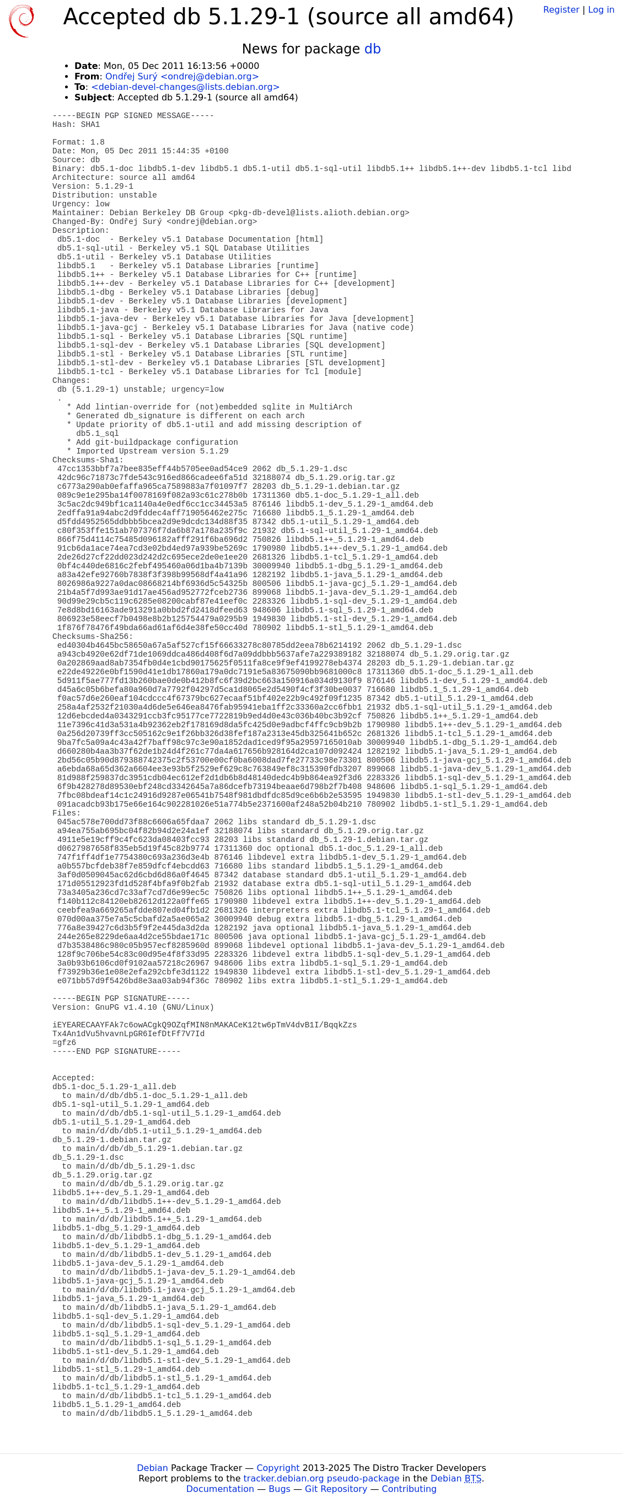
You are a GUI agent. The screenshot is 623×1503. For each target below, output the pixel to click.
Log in (601, 9)
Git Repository (336, 1489)
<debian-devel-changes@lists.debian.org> (185, 87)
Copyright (277, 1468)
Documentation (220, 1489)
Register (561, 9)
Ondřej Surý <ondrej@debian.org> (182, 76)
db (372, 49)
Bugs (279, 1489)
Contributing (409, 1489)
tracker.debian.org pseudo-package (322, 1478)
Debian (152, 1468)
